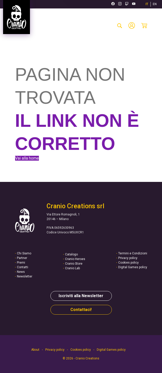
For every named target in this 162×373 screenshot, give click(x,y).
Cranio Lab (72, 268)
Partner (22, 258)
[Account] (131, 25)
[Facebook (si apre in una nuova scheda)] (113, 4)
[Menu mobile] (153, 25)
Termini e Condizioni (132, 253)
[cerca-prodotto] (119, 25)
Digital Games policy (132, 267)
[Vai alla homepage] (16, 17)
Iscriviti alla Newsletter (81, 295)
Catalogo (71, 254)
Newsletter (24, 276)
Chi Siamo (24, 253)
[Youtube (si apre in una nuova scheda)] (133, 4)
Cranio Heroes (75, 259)
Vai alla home (27, 158)
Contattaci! (81, 309)
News (21, 272)
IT (147, 4)
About (35, 349)
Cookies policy (128, 262)
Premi (21, 262)
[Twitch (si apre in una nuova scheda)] (126, 4)
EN (155, 4)
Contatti (22, 267)
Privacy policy (127, 258)
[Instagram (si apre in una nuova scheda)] (119, 4)
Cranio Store (73, 263)
